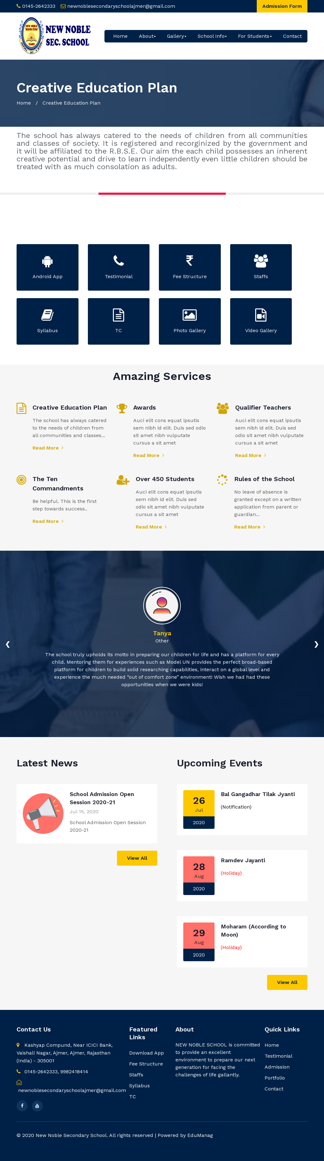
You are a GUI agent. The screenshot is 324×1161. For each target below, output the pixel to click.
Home (120, 36)
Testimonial (278, 1056)
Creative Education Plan (70, 407)
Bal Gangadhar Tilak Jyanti (258, 794)
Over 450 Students (165, 479)
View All (137, 858)
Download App (146, 1053)
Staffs (136, 1075)
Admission (277, 1067)
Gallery (175, 36)
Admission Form (282, 6)
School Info (211, 36)
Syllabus (139, 1086)
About (146, 36)
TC (132, 1097)
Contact (292, 36)
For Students (253, 36)
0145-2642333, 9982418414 (52, 1072)
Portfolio (275, 1078)
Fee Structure (146, 1064)
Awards (144, 407)
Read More (48, 448)
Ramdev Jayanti (243, 860)
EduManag (200, 1135)
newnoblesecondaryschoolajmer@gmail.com (121, 6)
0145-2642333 (38, 6)
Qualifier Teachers (263, 407)
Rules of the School (264, 479)
